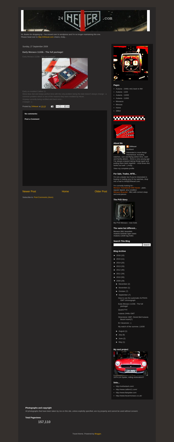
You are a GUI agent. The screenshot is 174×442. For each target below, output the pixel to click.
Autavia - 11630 (122, 95)
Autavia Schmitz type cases (125, 233)
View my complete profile (124, 168)
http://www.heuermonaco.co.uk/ (129, 396)
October (122, 291)
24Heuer (133, 146)
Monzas (119, 104)
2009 (118, 281)
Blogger (98, 434)
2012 (118, 270)
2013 (118, 266)
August (122, 331)
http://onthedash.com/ (125, 386)
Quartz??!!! (122, 310)
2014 (118, 263)
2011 (118, 274)
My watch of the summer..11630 (131, 326)
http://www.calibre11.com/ (126, 389)
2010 (118, 277)
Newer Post (29, 191)
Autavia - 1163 (122, 92)
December (123, 284)
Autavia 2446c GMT (126, 313)
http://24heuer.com (46, 37)
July (121, 335)
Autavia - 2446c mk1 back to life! (129, 89)
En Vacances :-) (124, 323)
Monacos (119, 101)
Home (65, 191)
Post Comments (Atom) (43, 197)
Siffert (118, 111)
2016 (118, 255)
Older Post (101, 191)
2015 (118, 259)
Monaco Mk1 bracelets (123, 231)
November (123, 288)
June (121, 338)
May (121, 342)
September (123, 295)
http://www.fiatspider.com (126, 392)
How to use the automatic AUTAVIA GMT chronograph (132, 299)
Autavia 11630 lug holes (123, 236)
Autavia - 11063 (122, 98)
